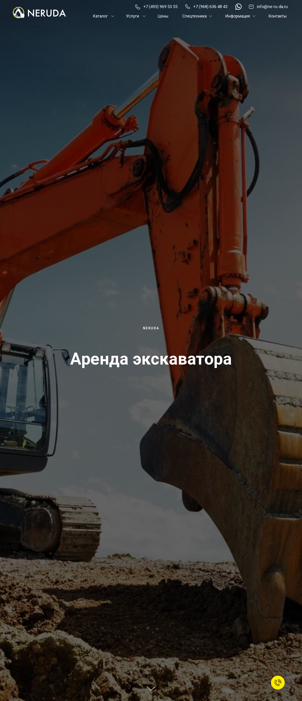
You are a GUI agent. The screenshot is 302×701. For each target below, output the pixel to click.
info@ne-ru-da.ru (272, 6)
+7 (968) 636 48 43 (210, 6)
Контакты (277, 16)
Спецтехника (194, 16)
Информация (237, 16)
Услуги (132, 16)
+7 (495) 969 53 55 (160, 6)
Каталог (100, 16)
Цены (162, 16)
